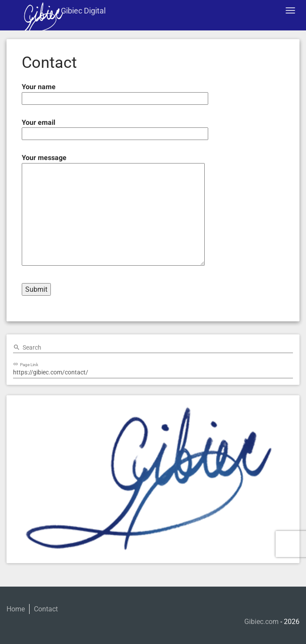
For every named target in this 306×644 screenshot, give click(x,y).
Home (16, 609)
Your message (113, 210)
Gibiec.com (261, 621)
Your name (115, 92)
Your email (115, 128)
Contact (46, 609)
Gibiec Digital (83, 10)
